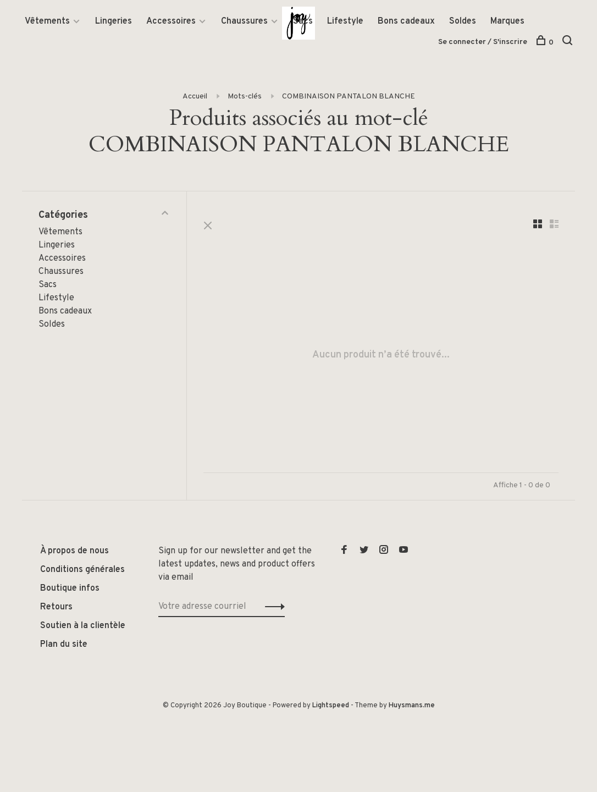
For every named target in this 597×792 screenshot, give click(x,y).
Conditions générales (82, 569)
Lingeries (113, 21)
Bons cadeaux (406, 21)
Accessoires (171, 21)
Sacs (303, 21)
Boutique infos (70, 588)
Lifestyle (345, 21)
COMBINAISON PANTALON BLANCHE (348, 96)
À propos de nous (74, 551)
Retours (56, 607)
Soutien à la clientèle (82, 625)
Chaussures (244, 21)
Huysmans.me (412, 705)
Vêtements (47, 21)
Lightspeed (330, 705)
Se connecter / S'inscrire (482, 42)
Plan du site (63, 644)
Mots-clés (245, 96)
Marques (507, 21)
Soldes (462, 21)
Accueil (195, 96)
